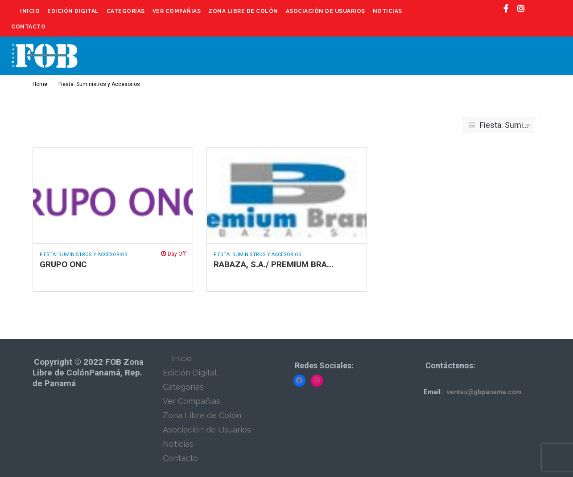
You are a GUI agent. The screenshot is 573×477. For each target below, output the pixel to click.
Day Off (173, 254)
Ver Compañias (177, 11)
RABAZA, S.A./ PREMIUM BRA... (274, 264)
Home (40, 84)
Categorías (126, 11)
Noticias (387, 11)
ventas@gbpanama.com (484, 392)
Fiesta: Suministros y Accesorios (84, 254)
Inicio (30, 11)
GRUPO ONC (63, 264)
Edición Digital (73, 11)
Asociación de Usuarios (325, 11)
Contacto (28, 27)
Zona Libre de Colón (243, 11)
